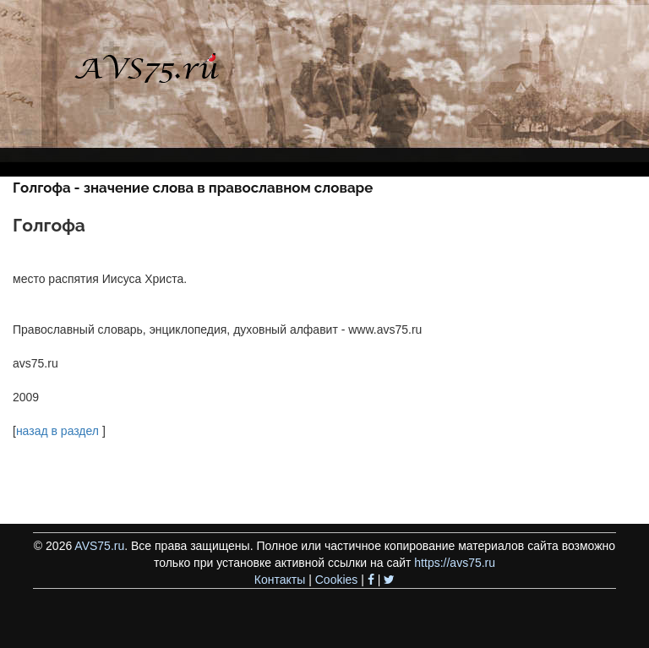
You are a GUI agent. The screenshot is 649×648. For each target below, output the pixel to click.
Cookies (336, 579)
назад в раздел (57, 431)
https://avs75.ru (454, 562)
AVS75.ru (99, 546)
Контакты (279, 579)
